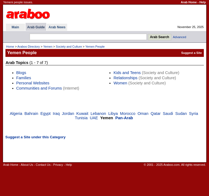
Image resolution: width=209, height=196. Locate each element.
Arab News (57, 27)
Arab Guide (36, 27)
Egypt (45, 113)
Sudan (181, 113)
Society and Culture (69, 46)
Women (120, 83)
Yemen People (94, 46)
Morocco (127, 113)
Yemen (48, 46)
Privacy (58, 164)
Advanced (179, 37)
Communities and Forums (39, 88)
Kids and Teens (127, 73)
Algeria (16, 113)
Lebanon (98, 113)
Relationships (125, 78)
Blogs (21, 73)
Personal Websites (33, 83)
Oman (142, 113)
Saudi (168, 113)
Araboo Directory (28, 46)
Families (23, 78)
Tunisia (81, 118)
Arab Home (189, 2)
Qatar (156, 113)
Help (202, 2)
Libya (113, 113)
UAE (94, 118)
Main (15, 27)
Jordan (68, 113)
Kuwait (82, 113)
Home (10, 46)
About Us (27, 164)
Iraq (56, 113)
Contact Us (43, 164)
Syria (193, 113)
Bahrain (31, 113)
